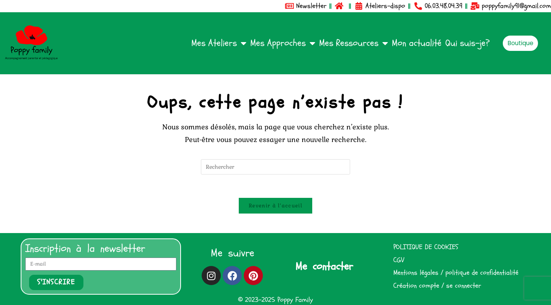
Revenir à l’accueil (275, 205)
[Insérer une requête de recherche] (275, 167)
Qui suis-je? (467, 43)
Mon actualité (417, 43)
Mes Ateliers (218, 43)
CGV (398, 260)
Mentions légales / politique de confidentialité (455, 272)
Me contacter (324, 266)
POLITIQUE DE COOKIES (425, 247)
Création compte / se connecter (437, 285)
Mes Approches (282, 43)
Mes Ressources (353, 43)
